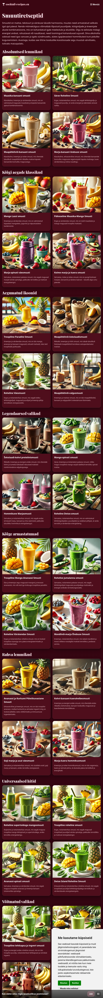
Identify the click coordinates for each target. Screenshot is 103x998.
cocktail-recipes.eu (17, 4)
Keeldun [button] (75, 983)
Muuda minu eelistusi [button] (69, 988)
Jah (91, 994)
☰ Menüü (95, 4)
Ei (98, 994)
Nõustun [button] (63, 983)
